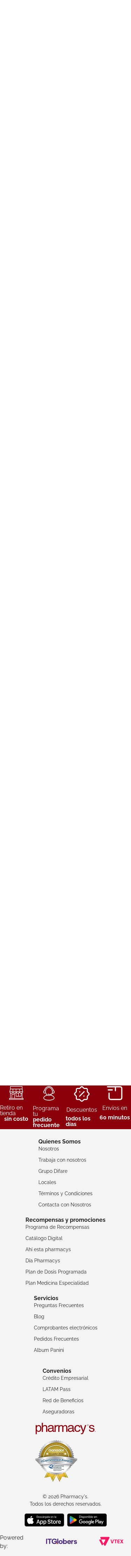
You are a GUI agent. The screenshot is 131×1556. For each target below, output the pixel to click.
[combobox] (65, 44)
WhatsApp (118, 1542)
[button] (46, 188)
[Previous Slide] (14, 155)
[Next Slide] (116, 155)
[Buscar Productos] (71, 44)
